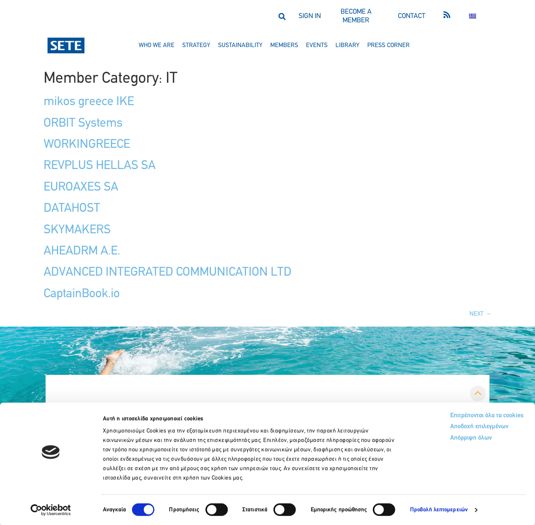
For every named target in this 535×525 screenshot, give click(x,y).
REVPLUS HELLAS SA (100, 166)
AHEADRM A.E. (82, 251)
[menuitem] (472, 16)
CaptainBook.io (82, 294)
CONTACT (411, 16)
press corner (388, 45)
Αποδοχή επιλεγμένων (445, 428)
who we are (156, 45)
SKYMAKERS (77, 230)
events (317, 45)
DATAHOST (72, 208)
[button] (281, 16)
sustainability (240, 45)
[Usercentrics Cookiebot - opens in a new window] (50, 510)
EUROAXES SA (81, 187)
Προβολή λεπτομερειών (439, 509)
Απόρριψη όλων (436, 439)
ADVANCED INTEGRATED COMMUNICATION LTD (167, 272)
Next (480, 314)
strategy (196, 45)
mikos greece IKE (89, 102)
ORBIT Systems (83, 123)
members (284, 45)
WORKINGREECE (87, 144)
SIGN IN (310, 16)
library (347, 45)
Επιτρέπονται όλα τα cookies (453, 416)
